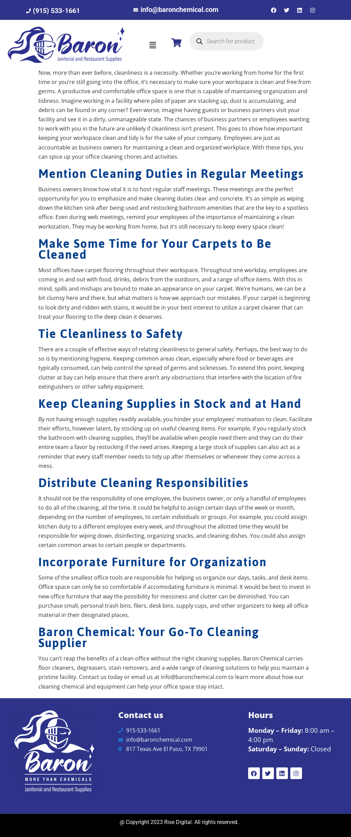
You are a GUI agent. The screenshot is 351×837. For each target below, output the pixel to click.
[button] (152, 44)
